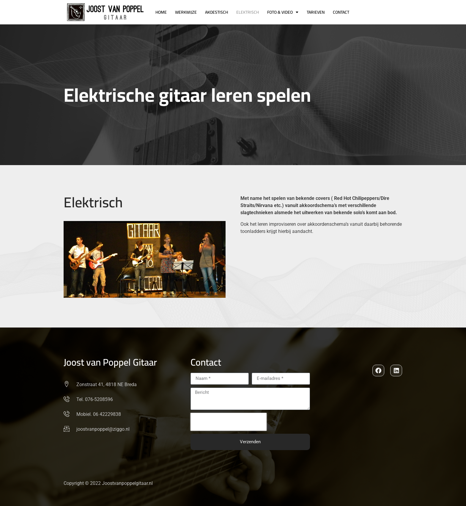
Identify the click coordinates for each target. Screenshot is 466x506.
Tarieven (316, 12)
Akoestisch (216, 12)
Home (161, 12)
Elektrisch (247, 12)
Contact (341, 12)
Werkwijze (186, 12)
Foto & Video (282, 12)
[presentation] (229, 422)
